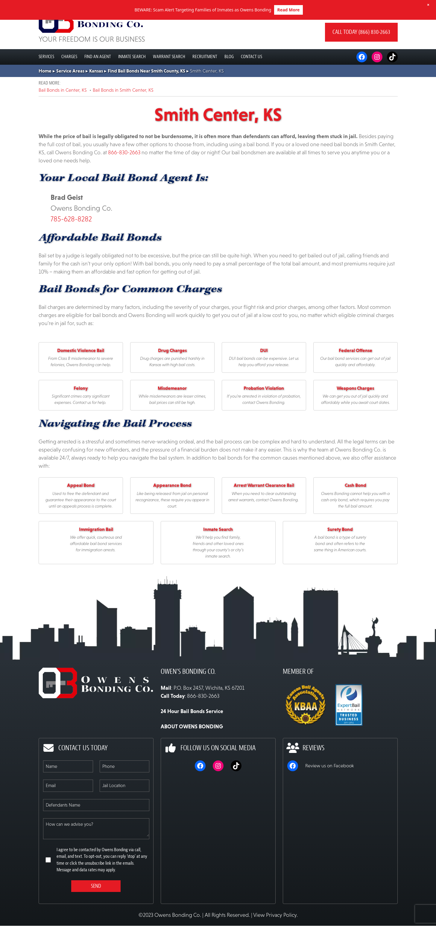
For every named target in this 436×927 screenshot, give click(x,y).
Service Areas (70, 90)
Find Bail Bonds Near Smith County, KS (146, 90)
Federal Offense (355, 370)
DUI (264, 370)
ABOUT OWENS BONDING (192, 746)
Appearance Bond (172, 505)
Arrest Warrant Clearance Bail (264, 505)
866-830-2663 (124, 172)
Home (45, 90)
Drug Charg (170, 370)
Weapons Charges (355, 407)
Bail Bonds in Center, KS (63, 109)
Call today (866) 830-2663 (361, 51)
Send (96, 905)
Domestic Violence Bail (80, 370)
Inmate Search (218, 549)
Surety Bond (340, 549)
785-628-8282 (71, 239)
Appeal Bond (81, 505)
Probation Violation (264, 407)
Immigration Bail (96, 549)
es (184, 370)
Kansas (96, 90)
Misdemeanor (172, 407)
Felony (81, 407)
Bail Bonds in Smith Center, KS (123, 109)
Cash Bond (355, 505)
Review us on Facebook (329, 785)
